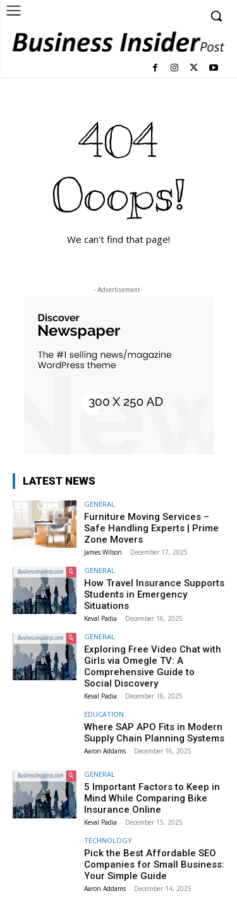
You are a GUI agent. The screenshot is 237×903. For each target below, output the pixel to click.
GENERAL (99, 503)
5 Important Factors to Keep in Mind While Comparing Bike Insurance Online (152, 798)
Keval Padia (100, 618)
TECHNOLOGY (108, 840)
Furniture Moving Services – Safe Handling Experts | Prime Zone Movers (151, 528)
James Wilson (103, 552)
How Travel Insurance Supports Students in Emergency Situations (154, 594)
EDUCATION (104, 714)
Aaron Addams (105, 751)
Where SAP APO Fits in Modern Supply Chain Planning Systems (154, 732)
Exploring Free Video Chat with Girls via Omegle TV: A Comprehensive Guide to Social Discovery (152, 666)
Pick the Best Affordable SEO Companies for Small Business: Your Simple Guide (154, 864)
